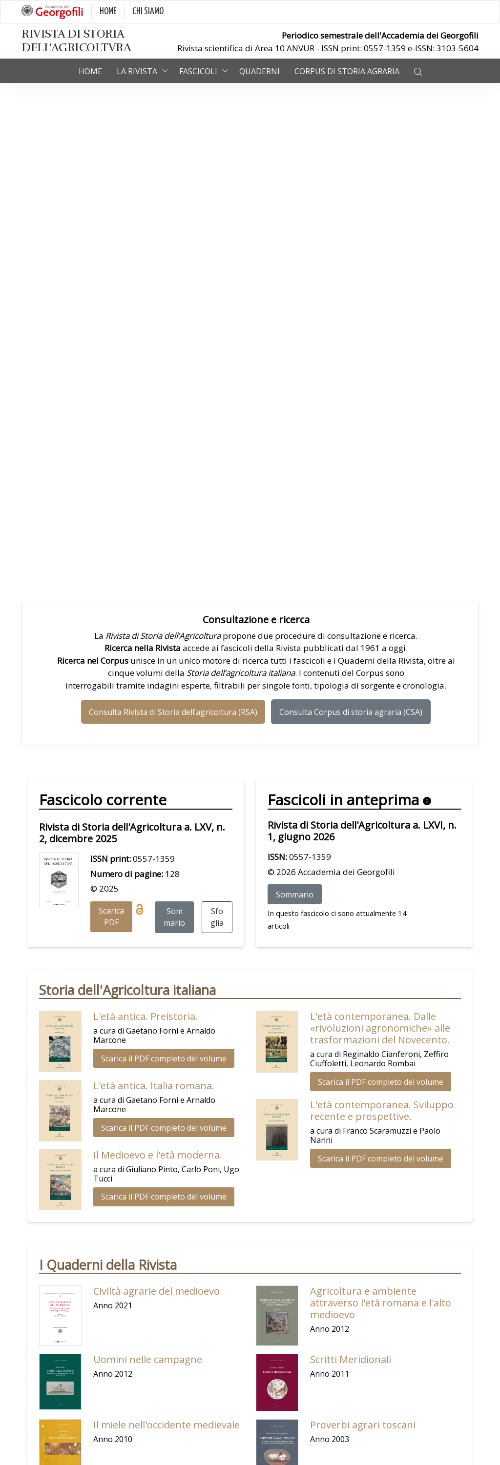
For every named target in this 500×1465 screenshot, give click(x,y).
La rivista (137, 71)
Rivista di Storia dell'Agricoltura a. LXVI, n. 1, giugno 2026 (362, 830)
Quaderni (259, 71)
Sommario (174, 917)
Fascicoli (198, 71)
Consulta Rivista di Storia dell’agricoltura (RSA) (173, 712)
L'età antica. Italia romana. (153, 1085)
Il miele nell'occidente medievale (166, 1424)
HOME (108, 11)
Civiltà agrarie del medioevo (156, 1291)
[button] (418, 71)
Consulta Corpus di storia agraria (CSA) (350, 712)
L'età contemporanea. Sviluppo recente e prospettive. (382, 1110)
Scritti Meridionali (350, 1359)
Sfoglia (217, 917)
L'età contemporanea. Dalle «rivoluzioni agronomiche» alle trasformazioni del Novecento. (380, 1028)
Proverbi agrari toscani (363, 1424)
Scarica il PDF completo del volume (164, 1058)
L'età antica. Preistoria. (145, 1016)
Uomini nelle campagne (147, 1359)
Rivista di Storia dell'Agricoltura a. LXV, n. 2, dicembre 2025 (132, 832)
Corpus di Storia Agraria (346, 71)
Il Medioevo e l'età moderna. (157, 1154)
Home (90, 71)
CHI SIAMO (148, 11)
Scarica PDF (111, 916)
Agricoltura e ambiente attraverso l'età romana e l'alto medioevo (380, 1302)
